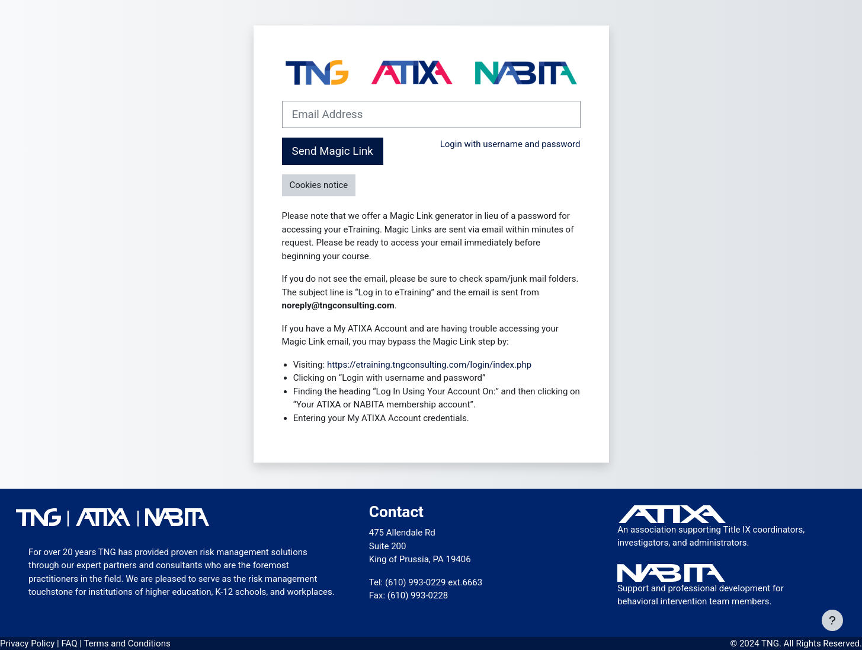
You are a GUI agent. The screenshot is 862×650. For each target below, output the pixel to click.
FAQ (70, 643)
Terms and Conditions (127, 643)
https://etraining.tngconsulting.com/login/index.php (429, 364)
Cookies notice (319, 185)
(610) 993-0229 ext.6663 (433, 582)
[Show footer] (832, 620)
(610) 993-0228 (417, 595)
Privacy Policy (28, 643)
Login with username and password (510, 144)
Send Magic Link (332, 151)
